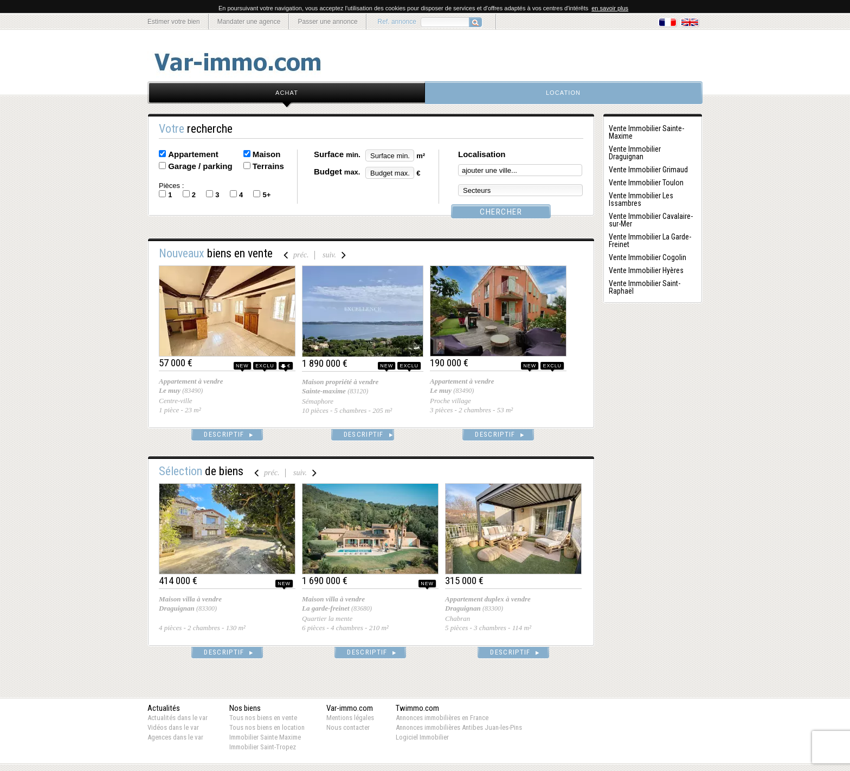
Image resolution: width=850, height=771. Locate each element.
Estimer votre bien (173, 21)
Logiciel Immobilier (422, 737)
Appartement (193, 154)
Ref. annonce (397, 21)
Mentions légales (350, 718)
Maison (267, 154)
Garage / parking (200, 166)
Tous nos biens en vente (263, 718)
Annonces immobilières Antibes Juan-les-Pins (459, 727)
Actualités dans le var (177, 718)
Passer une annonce (327, 21)
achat (286, 92)
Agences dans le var (175, 737)
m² (420, 156)
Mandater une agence (249, 21)
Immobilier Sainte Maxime (265, 737)
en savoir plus (609, 8)
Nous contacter (348, 727)
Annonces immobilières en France (442, 718)
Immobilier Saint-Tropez (262, 747)
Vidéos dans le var (173, 727)
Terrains (268, 166)
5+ (266, 195)
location (563, 92)
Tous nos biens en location (267, 727)
